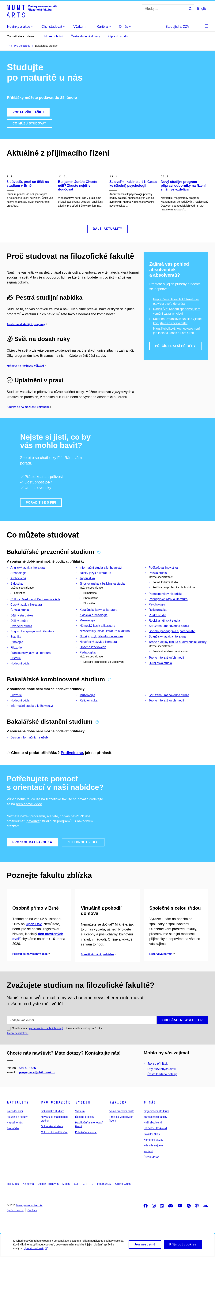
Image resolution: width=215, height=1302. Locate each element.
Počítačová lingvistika (163, 587)
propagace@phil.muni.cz (37, 1117)
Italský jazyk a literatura (95, 592)
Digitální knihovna (48, 1228)
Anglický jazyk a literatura (27, 587)
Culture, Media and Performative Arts (35, 619)
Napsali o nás (15, 1167)
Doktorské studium (52, 1171)
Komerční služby (153, 1184)
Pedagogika (88, 672)
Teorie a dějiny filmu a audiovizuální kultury (177, 662)
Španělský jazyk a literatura (167, 656)
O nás (150, 1147)
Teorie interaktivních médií (166, 677)
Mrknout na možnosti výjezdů (25, 385)
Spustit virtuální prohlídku (97, 999)
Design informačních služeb (29, 757)
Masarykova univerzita (29, 1250)
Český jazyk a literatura (26, 624)
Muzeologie (87, 640)
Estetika (15, 656)
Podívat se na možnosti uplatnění (28, 426)
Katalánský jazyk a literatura (98, 629)
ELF (76, 1228)
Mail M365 (13, 1228)
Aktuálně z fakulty (17, 1161)
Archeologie (18, 592)
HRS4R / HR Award (155, 1173)
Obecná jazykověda (93, 667)
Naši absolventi (153, 1167)
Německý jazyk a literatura (97, 645)
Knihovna (28, 1228)
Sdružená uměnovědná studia (169, 645)
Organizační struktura (156, 1155)
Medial (66, 1228)
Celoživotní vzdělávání (54, 1177)
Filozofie (16, 667)
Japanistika (87, 598)
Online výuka (123, 1228)
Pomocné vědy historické (166, 613)
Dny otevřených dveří (161, 1113)
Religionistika (158, 629)
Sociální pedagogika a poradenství (172, 651)
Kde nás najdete (153, 1190)
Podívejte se (72, 773)
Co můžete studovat (21, 36)
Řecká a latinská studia (164, 640)
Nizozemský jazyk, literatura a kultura (105, 651)
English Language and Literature (32, 651)
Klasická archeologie (94, 635)
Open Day (34, 969)
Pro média (13, 1173)
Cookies (32, 1255)
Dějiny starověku (21, 635)
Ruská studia (157, 635)
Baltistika (16, 603)
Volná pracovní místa (121, 1155)
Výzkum (82, 1147)
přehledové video (29, 824)
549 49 (27, 1113)
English (202, 8)
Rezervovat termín (160, 998)
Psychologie (157, 624)
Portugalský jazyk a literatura (168, 619)
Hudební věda (19, 683)
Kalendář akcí (15, 1155)
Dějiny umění (19, 640)
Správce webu (15, 1255)
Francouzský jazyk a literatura (30, 672)
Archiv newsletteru (17, 1078)
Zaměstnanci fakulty (155, 1161)
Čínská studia (19, 630)
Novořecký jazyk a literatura (98, 661)
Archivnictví (18, 598)
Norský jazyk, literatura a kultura (101, 656)
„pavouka (32, 841)
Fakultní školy (152, 1179)
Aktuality (18, 1147)
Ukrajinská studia (160, 683)
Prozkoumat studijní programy (26, 344)
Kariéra (118, 1147)
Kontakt (148, 1196)
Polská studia (158, 592)
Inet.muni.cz (104, 1228)
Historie (15, 678)
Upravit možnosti (36, 1295)
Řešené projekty (84, 1161)
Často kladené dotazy (85, 36)
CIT (85, 1228)
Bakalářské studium (52, 1155)
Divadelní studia (21, 646)
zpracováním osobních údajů (46, 1073)
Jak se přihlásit (53, 36)
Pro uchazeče (55, 1147)
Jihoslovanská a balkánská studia (102, 603)
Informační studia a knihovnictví (101, 587)
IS (92, 1228)
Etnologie (16, 662)
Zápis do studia (118, 36)
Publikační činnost (86, 1177)
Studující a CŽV (177, 26)
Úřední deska (151, 1202)
